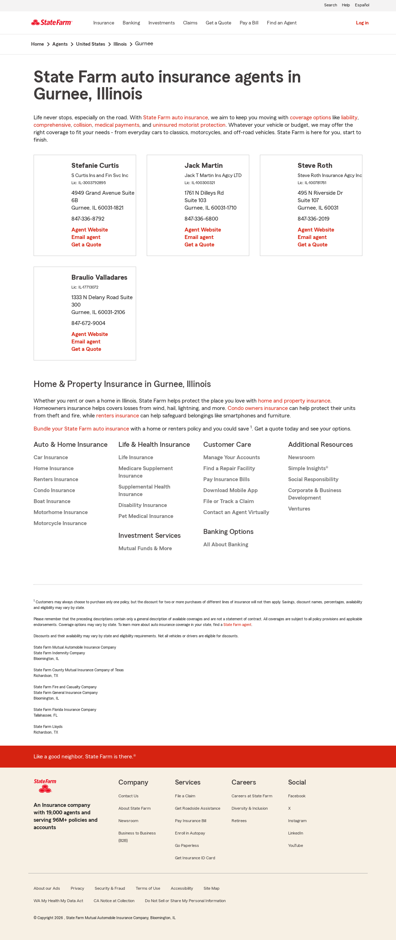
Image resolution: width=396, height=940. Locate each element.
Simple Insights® (308, 468)
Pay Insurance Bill (190, 821)
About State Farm (134, 808)
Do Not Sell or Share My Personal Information (185, 901)
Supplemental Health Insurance (144, 490)
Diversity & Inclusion (250, 808)
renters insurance (117, 415)
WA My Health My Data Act (58, 901)
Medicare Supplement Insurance (145, 472)
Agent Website (89, 230)
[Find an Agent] (281, 23)
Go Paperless (187, 845)
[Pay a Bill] (249, 23)
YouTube (295, 845)
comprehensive (52, 125)
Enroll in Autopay (190, 833)
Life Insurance (135, 457)
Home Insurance (54, 468)
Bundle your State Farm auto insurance (81, 429)
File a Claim (185, 796)
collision (83, 125)
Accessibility (182, 888)
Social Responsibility (313, 479)
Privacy (77, 888)
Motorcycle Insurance (60, 523)
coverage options (310, 117)
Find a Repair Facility (229, 468)
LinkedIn (295, 833)
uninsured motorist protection (189, 125)
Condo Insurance (54, 490)
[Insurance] (104, 23)
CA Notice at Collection (114, 901)
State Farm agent (237, 624)
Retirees (239, 821)
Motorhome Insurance (61, 512)
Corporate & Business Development (314, 494)
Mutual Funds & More (145, 548)
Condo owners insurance (258, 408)
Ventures (299, 509)
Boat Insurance (52, 501)
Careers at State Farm (252, 796)
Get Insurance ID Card (195, 858)
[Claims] (190, 23)
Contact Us (128, 796)
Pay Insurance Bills (226, 479)
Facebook (296, 796)
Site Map (212, 888)
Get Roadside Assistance (197, 808)
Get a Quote (86, 244)
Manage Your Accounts (231, 457)
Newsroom (301, 457)
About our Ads (47, 888)
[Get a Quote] (218, 23)
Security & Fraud (110, 888)
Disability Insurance (142, 505)
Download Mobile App (230, 490)
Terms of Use (148, 888)
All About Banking (225, 544)
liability (349, 117)
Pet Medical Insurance (145, 516)
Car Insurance (51, 457)
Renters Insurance (56, 479)
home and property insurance (294, 401)
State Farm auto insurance (175, 117)
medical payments (117, 125)
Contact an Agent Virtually (236, 512)
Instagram (297, 821)
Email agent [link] (85, 237)
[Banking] (131, 23)
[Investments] (161, 23)
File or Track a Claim (228, 501)
